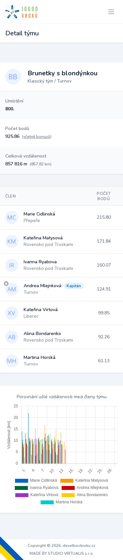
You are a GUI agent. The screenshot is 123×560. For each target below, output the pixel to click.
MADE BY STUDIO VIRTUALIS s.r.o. (62, 553)
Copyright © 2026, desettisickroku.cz (61, 545)
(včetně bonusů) (36, 136)
